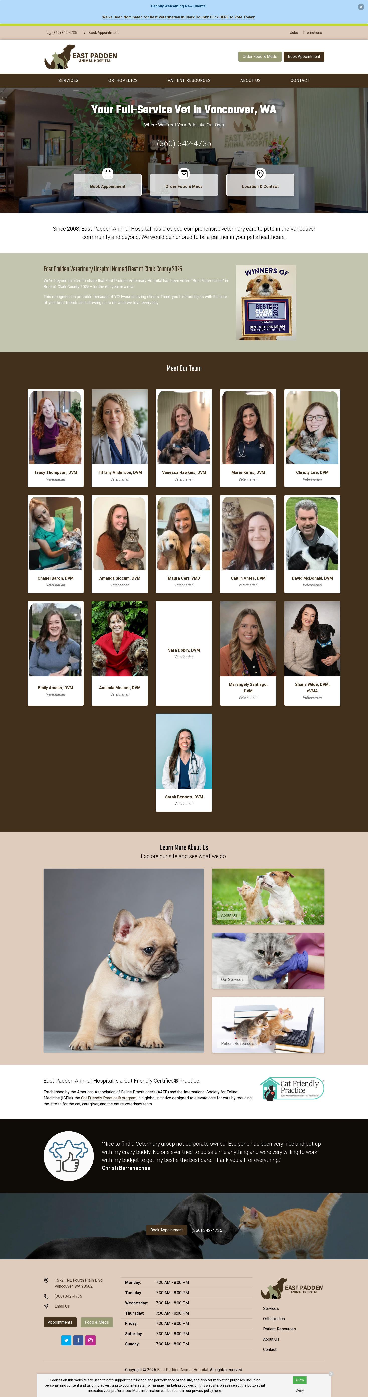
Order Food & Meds (260, 56)
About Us (250, 80)
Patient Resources (189, 80)
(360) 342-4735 (184, 143)
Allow (299, 1380)
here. (218, 1391)
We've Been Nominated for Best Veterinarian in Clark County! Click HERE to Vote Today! (178, 17)
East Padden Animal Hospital (182, 1369)
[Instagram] (90, 1340)
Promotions (312, 33)
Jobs (294, 33)
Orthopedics (123, 80)
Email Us (62, 1306)
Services (68, 80)
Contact (300, 80)
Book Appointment (304, 56)
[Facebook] (78, 1340)
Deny (300, 1390)
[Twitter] (66, 1340)
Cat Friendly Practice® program (108, 1098)
